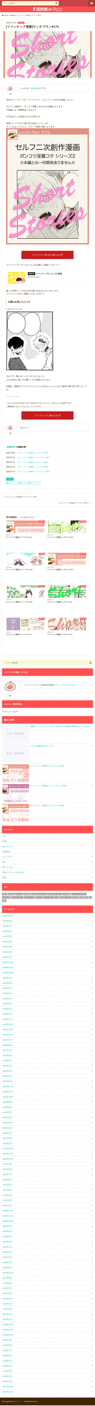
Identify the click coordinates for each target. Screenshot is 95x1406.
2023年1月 (7, 1082)
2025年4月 (7, 942)
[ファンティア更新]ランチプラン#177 (74, 504)
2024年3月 (7, 1009)
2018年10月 (8, 1335)
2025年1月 (7, 958)
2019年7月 (7, 1289)
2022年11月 (8, 1092)
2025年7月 (7, 927)
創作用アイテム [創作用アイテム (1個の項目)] (65, 898)
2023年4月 (7, 1066)
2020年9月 (7, 1227)
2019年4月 (7, 1304)
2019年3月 (7, 1309)
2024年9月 (7, 978)
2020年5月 (7, 1247)
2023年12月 (8, 1025)
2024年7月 (7, 989)
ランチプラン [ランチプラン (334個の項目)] (48, 898)
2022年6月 (7, 1118)
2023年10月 (8, 1035)
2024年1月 (7, 1020)
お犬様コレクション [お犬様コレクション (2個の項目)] (39, 895)
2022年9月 (7, 1102)
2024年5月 (7, 999)
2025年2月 (7, 952)
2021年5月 (7, 1185)
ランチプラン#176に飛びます (46, 255)
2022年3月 (7, 1133)
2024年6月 (7, 994)
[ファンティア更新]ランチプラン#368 (33, 467)
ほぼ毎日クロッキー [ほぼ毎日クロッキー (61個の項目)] (54, 895)
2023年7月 (7, 1051)
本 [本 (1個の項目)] (90, 898)
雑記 (5, 878)
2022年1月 (7, 1144)
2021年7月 (7, 1175)
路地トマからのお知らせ (14, 873)
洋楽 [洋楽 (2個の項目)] (4, 901)
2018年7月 (7, 1351)
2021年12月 (8, 1149)
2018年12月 (8, 1325)
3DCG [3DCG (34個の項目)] (5, 895)
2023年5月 (7, 1061)
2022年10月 (8, 1097)
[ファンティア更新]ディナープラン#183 (33, 472)
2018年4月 (7, 1366)
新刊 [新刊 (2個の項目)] (81, 898)
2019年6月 (7, 1294)
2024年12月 (8, 963)
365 (4, 836)
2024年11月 (8, 968)
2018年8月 (7, 1346)
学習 (5, 842)
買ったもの (8, 867)
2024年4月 (7, 1004)
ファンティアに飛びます (46, 416)
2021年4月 (7, 1190)
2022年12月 (8, 1087)
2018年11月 (8, 1330)
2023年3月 (7, 1071)
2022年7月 (7, 1113)
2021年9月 (7, 1165)
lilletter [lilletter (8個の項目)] (11, 895)
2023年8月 (7, 1046)
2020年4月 (7, 1253)
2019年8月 (7, 1284)
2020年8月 (7, 1232)
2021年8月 (7, 1170)
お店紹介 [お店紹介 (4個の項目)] (27, 895)
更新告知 (11, 447)
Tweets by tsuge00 (10, 712)
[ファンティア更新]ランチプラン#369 (33, 463)
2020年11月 (8, 1216)
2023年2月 (7, 1077)
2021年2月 (7, 1201)
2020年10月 (8, 1221)
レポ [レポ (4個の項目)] (56, 898)
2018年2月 (7, 1377)
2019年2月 (7, 1315)
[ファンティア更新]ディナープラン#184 (33, 458)
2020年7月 (7, 1237)
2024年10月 (8, 973)
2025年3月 (7, 947)
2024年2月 (7, 1014)
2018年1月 (7, 1382)
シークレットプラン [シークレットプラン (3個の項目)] (79, 895)
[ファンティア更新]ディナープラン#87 (21, 498)
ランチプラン (35, 483)
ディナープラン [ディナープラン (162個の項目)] (17, 898)
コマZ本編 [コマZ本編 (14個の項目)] (66, 895)
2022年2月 (7, 1139)
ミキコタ (24, 483)
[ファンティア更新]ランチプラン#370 (33, 453)
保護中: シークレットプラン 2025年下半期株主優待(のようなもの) (46, 727)
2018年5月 (7, 1361)
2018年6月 (7, 1356)
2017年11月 (8, 1392)
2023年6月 (7, 1056)
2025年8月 (7, 921)
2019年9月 (7, 1278)
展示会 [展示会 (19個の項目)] (75, 898)
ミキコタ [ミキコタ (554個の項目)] (39, 898)
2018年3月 (7, 1372)
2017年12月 (8, 1387)
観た (5, 862)
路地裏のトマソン (18, 1402)
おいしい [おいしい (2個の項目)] (19, 895)
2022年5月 (7, 1123)
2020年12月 (8, 1211)
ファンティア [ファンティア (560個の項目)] (29, 898)
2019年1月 (7, 1320)
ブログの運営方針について (28, 747)
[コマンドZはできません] (65, 685)
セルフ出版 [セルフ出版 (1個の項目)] (6, 898)
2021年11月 (8, 1154)
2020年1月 (7, 1268)
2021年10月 (8, 1159)
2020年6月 (7, 1242)
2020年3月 (7, 1258)
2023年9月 (7, 1040)
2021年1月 (7, 1206)
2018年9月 (7, 1340)
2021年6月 (7, 1180)
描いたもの (8, 847)
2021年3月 (7, 1196)
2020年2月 (7, 1263)
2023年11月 (8, 1030)
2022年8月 (7, 1108)
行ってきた (8, 857)
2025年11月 (8, 916)
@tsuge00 (35, 88)
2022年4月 (7, 1128)
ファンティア (12, 483)
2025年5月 (7, 937)
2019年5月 (7, 1299)
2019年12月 (8, 1273)
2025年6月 (7, 932)
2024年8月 (7, 983)
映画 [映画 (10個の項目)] (86, 898)
